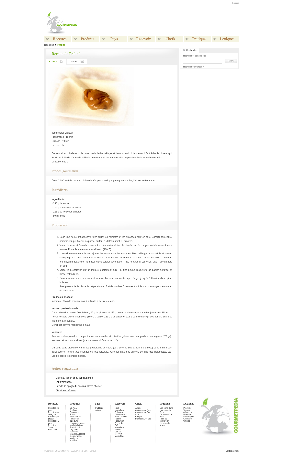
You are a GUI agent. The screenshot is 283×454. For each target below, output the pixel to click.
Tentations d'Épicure (74, 420)
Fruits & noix (75, 427)
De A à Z (73, 408)
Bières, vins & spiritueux (76, 437)
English (235, 3)
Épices (73, 414)
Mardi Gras (119, 436)
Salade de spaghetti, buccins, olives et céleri (79, 386)
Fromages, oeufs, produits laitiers (77, 424)
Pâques (118, 419)
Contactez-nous (232, 451)
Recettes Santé (52, 426)
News (162, 425)
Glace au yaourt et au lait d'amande (74, 378)
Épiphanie (119, 412)
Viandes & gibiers (77, 434)
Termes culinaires (187, 411)
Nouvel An (119, 410)
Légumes (74, 429)
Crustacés (74, 412)
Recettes (53, 403)
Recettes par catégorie (53, 413)
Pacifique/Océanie (143, 419)
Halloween (119, 421)
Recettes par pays (53, 422)
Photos (78, 61)
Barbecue (164, 412)
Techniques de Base (166, 415)
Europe (138, 417)
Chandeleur (120, 414)
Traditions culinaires (99, 409)
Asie (137, 414)
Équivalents (165, 423)
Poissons (74, 432)
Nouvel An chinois (119, 428)
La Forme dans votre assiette (166, 409)
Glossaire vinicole (187, 420)
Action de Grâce (119, 424)
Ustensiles (187, 414)
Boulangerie (75, 410)
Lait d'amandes (64, 382)
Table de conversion (164, 420)
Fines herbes (75, 417)
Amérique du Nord (143, 410)
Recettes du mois (53, 409)
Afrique (138, 408)
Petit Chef (52, 429)
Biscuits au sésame (66, 390)
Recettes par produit (53, 418)
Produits (75, 403)
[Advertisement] (166, 23)
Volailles (73, 440)
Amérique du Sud (142, 412)
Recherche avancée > (193, 67)
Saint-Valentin (121, 417)
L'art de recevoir (118, 433)
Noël (117, 408)
